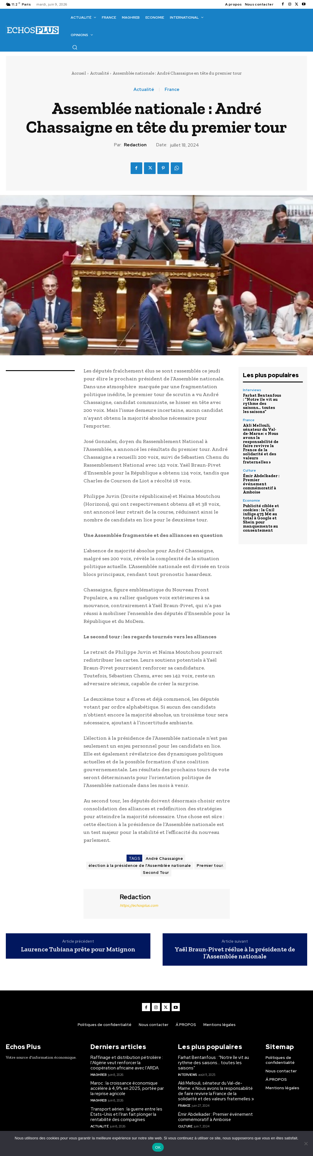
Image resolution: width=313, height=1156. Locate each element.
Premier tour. (210, 865)
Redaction (135, 144)
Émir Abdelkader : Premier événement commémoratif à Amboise (261, 484)
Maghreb (98, 1075)
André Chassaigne (164, 858)
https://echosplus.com (139, 905)
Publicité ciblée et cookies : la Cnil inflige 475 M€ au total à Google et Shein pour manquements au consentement (261, 518)
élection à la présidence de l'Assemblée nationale (139, 865)
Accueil (78, 73)
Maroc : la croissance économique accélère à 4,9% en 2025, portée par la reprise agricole (127, 1088)
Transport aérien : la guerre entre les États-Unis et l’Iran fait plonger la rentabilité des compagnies (126, 1114)
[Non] (306, 1143)
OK (158, 1147)
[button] (74, 47)
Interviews (252, 390)
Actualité (99, 73)
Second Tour (156, 872)
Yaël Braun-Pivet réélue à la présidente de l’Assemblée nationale (235, 953)
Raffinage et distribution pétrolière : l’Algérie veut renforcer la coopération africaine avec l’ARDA (126, 1063)
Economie (251, 500)
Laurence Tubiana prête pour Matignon (78, 949)
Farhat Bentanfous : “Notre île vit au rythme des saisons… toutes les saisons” (262, 403)
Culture (249, 470)
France (172, 89)
